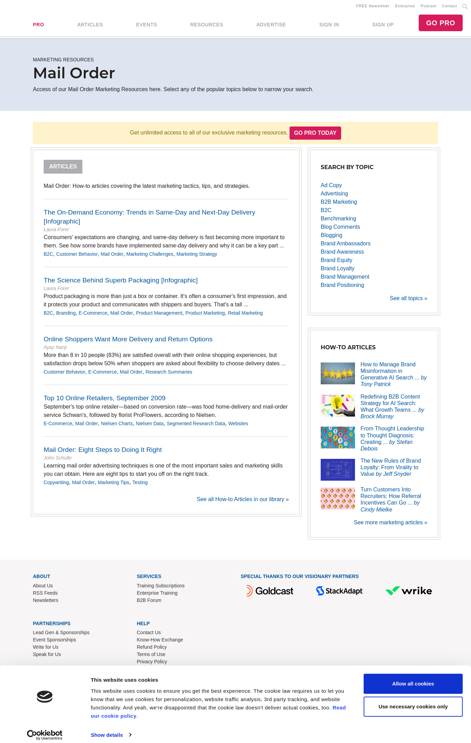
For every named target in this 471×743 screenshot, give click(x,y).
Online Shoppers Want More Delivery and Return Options (128, 342)
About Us (43, 588)
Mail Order (112, 257)
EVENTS (146, 26)
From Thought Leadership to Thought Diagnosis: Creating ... (392, 441)
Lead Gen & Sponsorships (61, 635)
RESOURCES (206, 26)
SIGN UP (383, 26)
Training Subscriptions (161, 588)
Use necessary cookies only (413, 701)
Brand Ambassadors (346, 246)
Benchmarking (338, 221)
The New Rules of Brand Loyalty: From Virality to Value (391, 470)
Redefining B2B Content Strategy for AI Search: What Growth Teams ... (392, 409)
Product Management (159, 315)
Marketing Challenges (149, 257)
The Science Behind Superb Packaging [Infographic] (121, 283)
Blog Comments (340, 229)
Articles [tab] (63, 169)
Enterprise (405, 7)
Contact (449, 7)
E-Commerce (93, 315)
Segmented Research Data (196, 426)
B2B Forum (149, 602)
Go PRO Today (315, 136)
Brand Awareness (342, 254)
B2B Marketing (339, 204)
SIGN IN (329, 26)
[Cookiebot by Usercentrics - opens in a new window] (45, 729)
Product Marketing (205, 315)
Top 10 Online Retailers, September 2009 (105, 400)
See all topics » (408, 301)
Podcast (428, 7)
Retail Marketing (245, 315)
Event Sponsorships (54, 642)
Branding (65, 315)
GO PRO (440, 24)
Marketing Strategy (196, 257)
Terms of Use (151, 657)
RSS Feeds (45, 595)
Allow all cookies (413, 678)
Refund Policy (152, 650)
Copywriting (56, 485)
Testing (140, 485)
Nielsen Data (149, 426)
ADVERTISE (271, 26)
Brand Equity (337, 262)
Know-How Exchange (160, 642)
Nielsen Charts (117, 426)
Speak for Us (47, 657)
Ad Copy (331, 188)
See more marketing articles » (390, 525)
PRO (38, 26)
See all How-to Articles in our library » (243, 502)
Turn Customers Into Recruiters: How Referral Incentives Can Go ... (391, 502)
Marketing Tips (113, 485)
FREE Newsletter (373, 7)
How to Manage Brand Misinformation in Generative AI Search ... (394, 377)
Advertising (334, 196)
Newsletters (45, 602)
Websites (238, 426)
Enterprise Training (157, 595)
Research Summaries (168, 374)
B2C (48, 257)
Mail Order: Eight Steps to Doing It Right (103, 452)
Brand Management (345, 279)
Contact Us (149, 635)
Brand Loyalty (338, 271)
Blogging (331, 238)
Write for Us (46, 650)
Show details (107, 729)
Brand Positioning (342, 287)
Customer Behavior (77, 257)
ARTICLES (90, 26)
